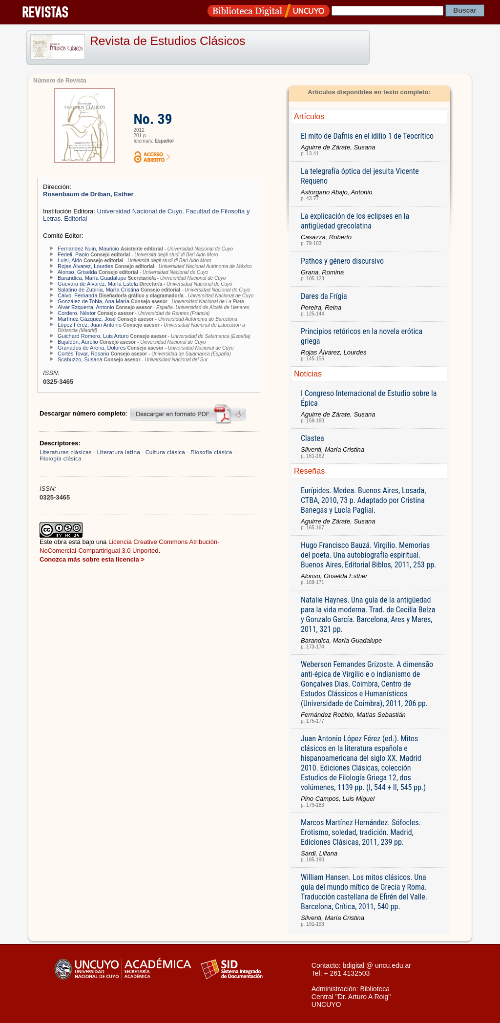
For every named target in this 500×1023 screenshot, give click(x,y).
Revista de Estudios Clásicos (167, 40)
